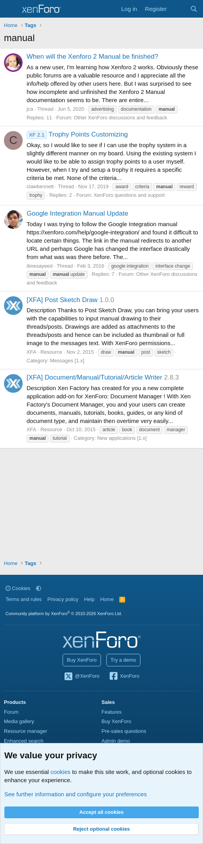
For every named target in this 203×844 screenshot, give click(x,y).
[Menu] (11, 9)
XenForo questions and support (129, 195)
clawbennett (40, 186)
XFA (31, 352)
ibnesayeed (40, 266)
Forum (11, 712)
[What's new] (178, 9)
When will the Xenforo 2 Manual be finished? (92, 56)
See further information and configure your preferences (75, 794)
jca (30, 109)
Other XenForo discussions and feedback (120, 118)
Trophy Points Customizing (77, 134)
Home (107, 599)
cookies (60, 771)
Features (112, 712)
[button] (38, 588)
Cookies (18, 588)
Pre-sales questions (124, 731)
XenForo (124, 676)
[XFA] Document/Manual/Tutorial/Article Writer (94, 377)
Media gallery (19, 721)
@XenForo (82, 676)
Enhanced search (23, 741)
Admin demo (116, 741)
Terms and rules (23, 599)
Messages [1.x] (67, 361)
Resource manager (25, 731)
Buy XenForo (82, 660)
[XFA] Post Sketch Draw (62, 300)
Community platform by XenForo (63, 613)
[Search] (193, 9)
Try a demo (123, 660)
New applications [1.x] (122, 438)
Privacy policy (62, 599)
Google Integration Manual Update (77, 213)
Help (89, 599)
